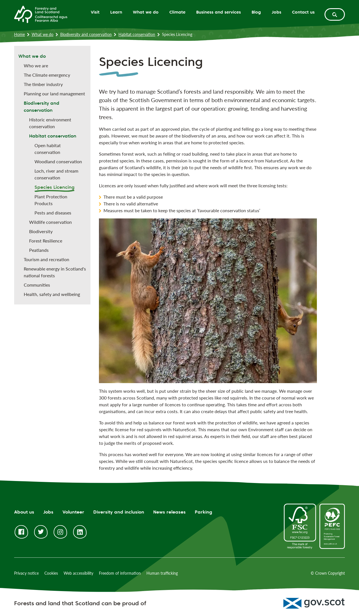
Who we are (36, 65)
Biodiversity (41, 231)
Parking (203, 512)
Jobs (276, 12)
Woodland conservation (58, 161)
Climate (177, 12)
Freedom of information (120, 573)
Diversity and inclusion (118, 512)
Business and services (218, 12)
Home (19, 34)
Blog (256, 12)
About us (24, 512)
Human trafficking (162, 573)
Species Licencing (54, 187)
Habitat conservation (136, 34)
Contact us (303, 12)
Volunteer (73, 512)
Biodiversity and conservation (86, 34)
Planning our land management (54, 93)
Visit (95, 12)
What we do (146, 12)
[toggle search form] (335, 14)
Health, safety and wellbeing (52, 294)
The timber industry (43, 84)
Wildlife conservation (50, 222)
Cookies (51, 573)
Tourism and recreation (46, 259)
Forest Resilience (45, 240)
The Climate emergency (47, 75)
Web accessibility (78, 573)
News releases (169, 512)
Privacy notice (26, 573)
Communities (37, 284)
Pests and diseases (52, 212)
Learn (116, 12)
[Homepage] (40, 13)
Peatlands (39, 250)
